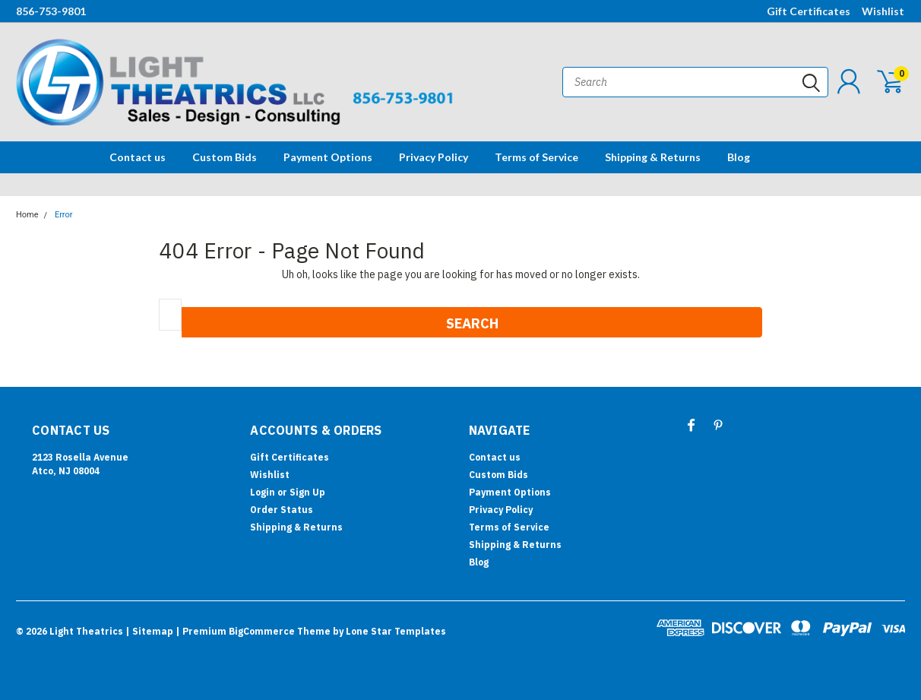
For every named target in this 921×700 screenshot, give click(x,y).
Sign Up (307, 492)
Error (64, 215)
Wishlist (883, 11)
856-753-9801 (51, 11)
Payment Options (327, 156)
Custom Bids (224, 156)
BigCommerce (262, 631)
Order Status (281, 509)
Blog (738, 156)
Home (27, 215)
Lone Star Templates (396, 631)
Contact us (137, 156)
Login (262, 492)
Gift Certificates (808, 11)
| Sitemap (149, 631)
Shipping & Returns (653, 156)
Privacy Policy (433, 156)
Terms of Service (536, 156)
